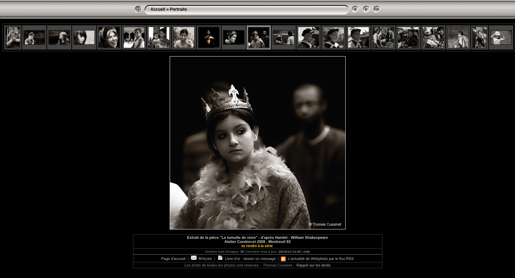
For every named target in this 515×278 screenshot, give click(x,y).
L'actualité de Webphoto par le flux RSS (317, 259)
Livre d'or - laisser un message (246, 259)
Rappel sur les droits (313, 265)
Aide (306, 251)
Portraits (178, 9)
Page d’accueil (173, 259)
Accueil (158, 9)
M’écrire (201, 259)
